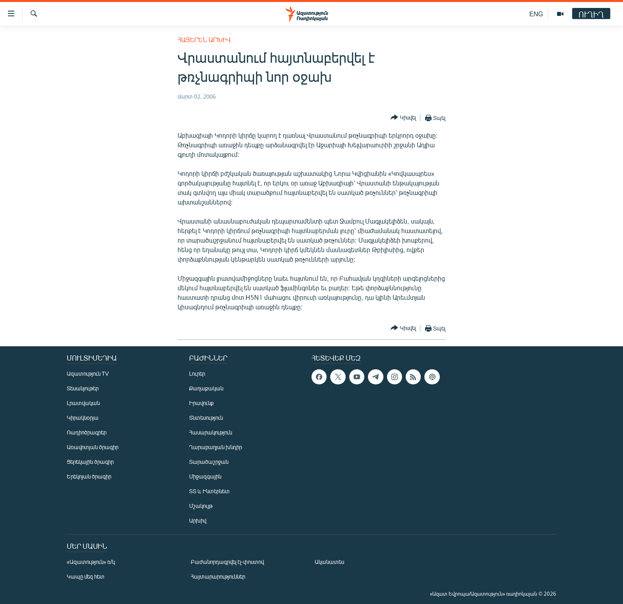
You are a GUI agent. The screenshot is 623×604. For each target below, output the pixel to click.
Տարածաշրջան (208, 461)
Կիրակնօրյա (83, 417)
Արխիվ (197, 520)
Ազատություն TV (88, 373)
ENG (536, 13)
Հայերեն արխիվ (204, 39)
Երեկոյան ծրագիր (89, 476)
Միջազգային (205, 476)
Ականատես (329, 561)
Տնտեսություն (206, 417)
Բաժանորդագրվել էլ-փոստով (227, 561)
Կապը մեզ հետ (85, 576)
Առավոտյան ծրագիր (92, 447)
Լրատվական (83, 402)
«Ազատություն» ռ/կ (91, 561)
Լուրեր (197, 373)
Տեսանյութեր (83, 388)
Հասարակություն (210, 432)
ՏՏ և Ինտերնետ (209, 491)
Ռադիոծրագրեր (86, 432)
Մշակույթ (201, 505)
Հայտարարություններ (218, 576)
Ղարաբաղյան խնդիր (215, 447)
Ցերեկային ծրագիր (90, 461)
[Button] (403, 118)
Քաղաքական (206, 388)
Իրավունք (201, 402)
